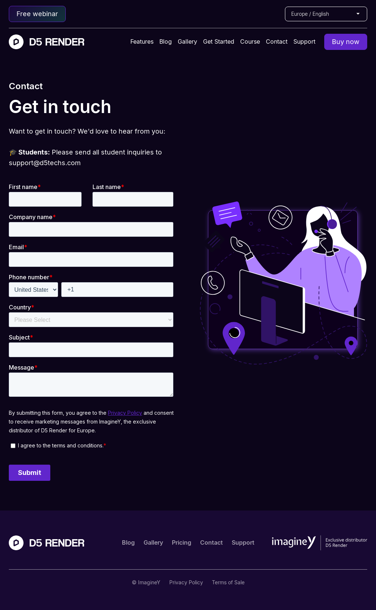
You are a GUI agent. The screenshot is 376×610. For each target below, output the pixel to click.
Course (250, 41)
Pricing (181, 542)
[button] (326, 14)
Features (141, 41)
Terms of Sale (228, 582)
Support (304, 41)
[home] (47, 42)
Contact (277, 41)
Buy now (345, 42)
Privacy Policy (186, 582)
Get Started (218, 41)
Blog (165, 41)
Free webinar (37, 14)
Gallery (187, 41)
